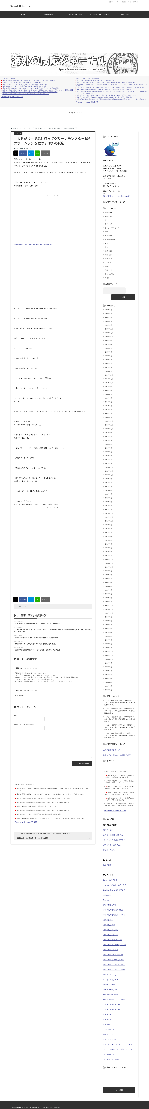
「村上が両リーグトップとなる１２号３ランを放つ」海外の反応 (35, 644)
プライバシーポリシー (74, 14)
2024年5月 (108, 395)
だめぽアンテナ (109, 978)
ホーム (112, 2)
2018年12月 (109, 645)
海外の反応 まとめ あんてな (113, 953)
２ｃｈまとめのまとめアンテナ (114, 878)
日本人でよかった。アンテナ (114, 993)
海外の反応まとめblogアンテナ (114, 938)
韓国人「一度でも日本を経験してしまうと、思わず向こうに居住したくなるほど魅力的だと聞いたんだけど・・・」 (109, 95)
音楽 (106, 247)
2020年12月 (109, 553)
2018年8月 (108, 660)
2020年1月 (108, 595)
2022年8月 (108, 476)
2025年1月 (108, 365)
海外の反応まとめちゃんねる (114, 958)
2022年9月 (108, 472)
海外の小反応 (108, 823)
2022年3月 (108, 495)
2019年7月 (108, 618)
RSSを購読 (122, 2)
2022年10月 (109, 468)
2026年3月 (108, 311)
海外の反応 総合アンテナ (112, 933)
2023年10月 (109, 422)
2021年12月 (109, 507)
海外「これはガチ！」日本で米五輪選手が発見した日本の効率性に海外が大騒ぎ (24, 84)
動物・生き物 (109, 274)
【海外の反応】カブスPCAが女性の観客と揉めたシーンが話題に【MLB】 (23, 82)
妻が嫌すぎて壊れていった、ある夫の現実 (87, 78)
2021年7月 (108, 526)
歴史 (106, 220)
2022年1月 (108, 503)
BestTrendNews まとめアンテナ (115, 883)
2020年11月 (109, 557)
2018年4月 (108, 676)
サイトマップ (133, 2)
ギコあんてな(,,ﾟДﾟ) (110, 973)
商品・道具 (108, 216)
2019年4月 (108, 629)
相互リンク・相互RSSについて (100, 14)
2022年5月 (108, 487)
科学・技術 (108, 212)
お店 (106, 243)
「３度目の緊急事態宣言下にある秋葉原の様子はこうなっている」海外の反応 (43, 834)
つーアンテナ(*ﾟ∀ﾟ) (110, 983)
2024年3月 (108, 403)
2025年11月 (109, 326)
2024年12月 (109, 368)
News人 (106, 893)
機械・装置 (108, 251)
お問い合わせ (48, 14)
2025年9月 (108, 334)
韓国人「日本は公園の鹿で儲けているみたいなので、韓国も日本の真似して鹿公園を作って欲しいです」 (106, 82)
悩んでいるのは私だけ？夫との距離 (116, 765)
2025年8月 (108, 338)
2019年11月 (109, 603)
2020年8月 (108, 568)
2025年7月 (108, 341)
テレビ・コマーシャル (112, 228)
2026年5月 (108, 303)
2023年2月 (108, 453)
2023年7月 (108, 434)
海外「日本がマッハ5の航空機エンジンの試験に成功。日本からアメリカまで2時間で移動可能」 (29, 80)
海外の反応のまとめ (110, 943)
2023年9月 (108, 426)
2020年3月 (108, 587)
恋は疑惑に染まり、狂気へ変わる (24, 784)
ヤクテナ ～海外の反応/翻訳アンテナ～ (117, 1043)
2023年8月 (108, 430)
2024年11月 (109, 372)
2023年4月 (108, 445)
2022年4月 (108, 491)
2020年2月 (108, 591)
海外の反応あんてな (110, 923)
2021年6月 (108, 530)
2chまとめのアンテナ (111, 873)
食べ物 (107, 266)
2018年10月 (109, 653)
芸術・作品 (108, 224)
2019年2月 (108, 637)
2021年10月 (109, 514)
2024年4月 (108, 399)
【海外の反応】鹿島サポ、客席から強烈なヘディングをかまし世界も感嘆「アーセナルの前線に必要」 (31, 88)
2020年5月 (108, 580)
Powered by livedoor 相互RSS (12, 97)
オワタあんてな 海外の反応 (113, 903)
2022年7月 (108, 480)
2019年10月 (109, 606)
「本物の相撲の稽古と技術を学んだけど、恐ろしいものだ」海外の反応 (37, 623)
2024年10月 (109, 376)
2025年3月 (108, 357)
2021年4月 (108, 537)
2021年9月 (108, 518)
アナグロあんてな (109, 898)
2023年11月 (109, 418)
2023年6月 (108, 437)
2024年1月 (108, 411)
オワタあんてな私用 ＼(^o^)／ (115, 908)
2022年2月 (108, 499)
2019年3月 (108, 633)
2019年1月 (108, 641)
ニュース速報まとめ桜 (111, 1003)
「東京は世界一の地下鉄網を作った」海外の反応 (31, 838)
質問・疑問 (108, 255)
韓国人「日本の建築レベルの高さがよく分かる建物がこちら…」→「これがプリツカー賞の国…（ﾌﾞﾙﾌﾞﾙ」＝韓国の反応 (50, 818)
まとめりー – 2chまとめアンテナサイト (118, 1038)
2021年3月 (108, 541)
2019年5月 (108, 626)
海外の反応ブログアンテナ (113, 948)
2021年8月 (108, 522)
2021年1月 (108, 549)
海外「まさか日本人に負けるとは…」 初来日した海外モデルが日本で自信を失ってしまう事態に (104, 89)
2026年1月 (108, 318)
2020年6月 (108, 576)
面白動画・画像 (110, 239)
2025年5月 (108, 349)
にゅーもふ (107, 1013)
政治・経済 (108, 235)
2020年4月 (108, 583)
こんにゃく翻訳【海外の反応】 (114, 828)
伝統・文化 (108, 270)
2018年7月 (108, 664)
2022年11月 (109, 464)
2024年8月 (108, 384)
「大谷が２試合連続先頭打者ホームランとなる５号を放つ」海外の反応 (37, 650)
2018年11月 (109, 649)
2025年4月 (108, 353)
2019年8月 (108, 614)
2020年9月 (108, 564)
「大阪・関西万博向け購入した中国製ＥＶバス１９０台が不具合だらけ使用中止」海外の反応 (119, 696)
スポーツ (21, 606)
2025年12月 (109, 322)
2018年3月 (108, 679)
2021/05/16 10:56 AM (30, 668)
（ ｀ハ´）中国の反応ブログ (114, 833)
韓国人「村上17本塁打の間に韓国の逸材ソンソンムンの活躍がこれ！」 (97, 80)
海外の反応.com (109, 918)
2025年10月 (109, 330)
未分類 (107, 278)
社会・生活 (108, 258)
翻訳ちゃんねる (109, 843)
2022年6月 (108, 484)
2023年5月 (108, 441)
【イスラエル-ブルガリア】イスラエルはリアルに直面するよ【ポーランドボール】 (25, 94)
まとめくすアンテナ (110, 1033)
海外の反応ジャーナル (24, 6)
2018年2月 (108, 683)
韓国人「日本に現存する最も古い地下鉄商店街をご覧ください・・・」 (36, 806)
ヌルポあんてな (109, 1023)
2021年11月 (109, 510)
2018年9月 (108, 656)
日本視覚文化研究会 (110, 988)
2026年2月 (108, 315)
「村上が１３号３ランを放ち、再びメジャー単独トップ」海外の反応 (36, 638)
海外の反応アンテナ (110, 928)
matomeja (106, 888)
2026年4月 (108, 307)
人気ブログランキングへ (112, 743)
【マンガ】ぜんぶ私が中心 (8, 78)
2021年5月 (108, 533)
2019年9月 (108, 610)
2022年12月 (109, 461)
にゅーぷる (107, 1008)
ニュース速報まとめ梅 (111, 998)
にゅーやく (107, 1018)
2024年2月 (108, 407)
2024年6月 (108, 391)
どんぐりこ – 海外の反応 (112, 838)
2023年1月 (108, 457)
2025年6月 (108, 345)
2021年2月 (108, 545)
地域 (106, 232)
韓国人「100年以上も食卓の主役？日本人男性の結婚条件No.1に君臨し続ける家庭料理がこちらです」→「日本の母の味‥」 (111, 99)
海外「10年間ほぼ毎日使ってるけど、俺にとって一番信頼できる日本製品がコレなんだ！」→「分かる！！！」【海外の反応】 (37, 90)
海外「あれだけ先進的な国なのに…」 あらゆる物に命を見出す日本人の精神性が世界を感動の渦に (29, 92)
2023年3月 (108, 449)
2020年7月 (108, 572)
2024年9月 (108, 380)
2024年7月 (108, 388)
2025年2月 (108, 361)
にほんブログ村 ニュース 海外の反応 (117, 748)
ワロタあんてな (109, 1048)
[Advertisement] (74, 33)
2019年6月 (108, 622)
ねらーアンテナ (109, 1028)
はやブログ (107, 858)
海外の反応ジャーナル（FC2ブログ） (117, 196)
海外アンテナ (108, 913)
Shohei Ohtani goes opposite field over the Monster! (33, 244)
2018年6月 (108, 668)
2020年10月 (109, 560)
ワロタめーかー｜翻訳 (111, 1053)
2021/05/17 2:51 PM (30, 690)
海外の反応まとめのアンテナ (114, 963)
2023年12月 (109, 414)
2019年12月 (109, 599)
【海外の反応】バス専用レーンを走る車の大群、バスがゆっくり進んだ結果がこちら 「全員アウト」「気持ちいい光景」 (111, 88)
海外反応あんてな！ (110, 968)
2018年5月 (108, 672)
